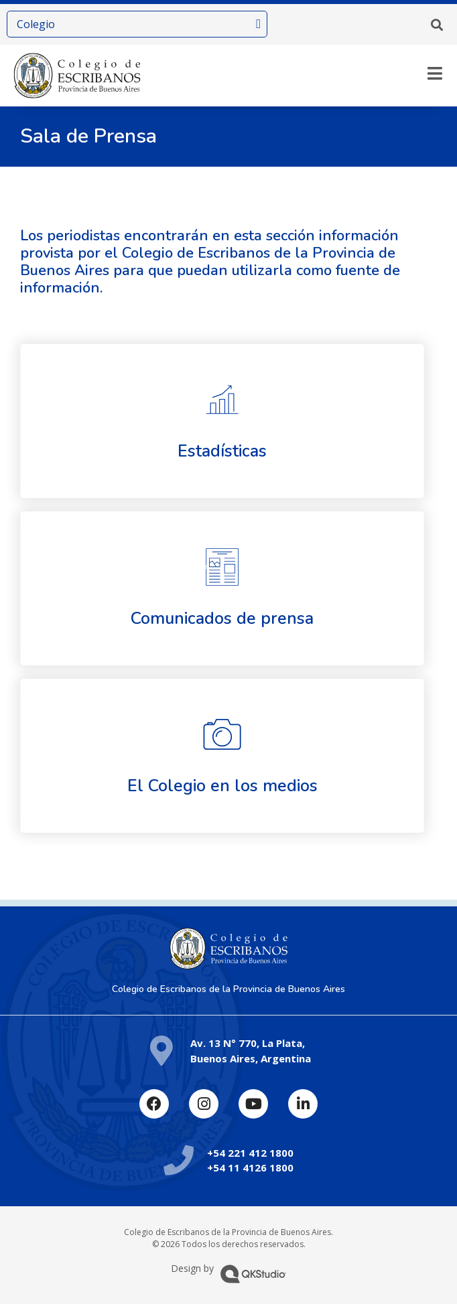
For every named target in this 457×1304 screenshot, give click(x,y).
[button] (437, 25)
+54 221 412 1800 (250, 1152)
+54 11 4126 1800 (250, 1167)
